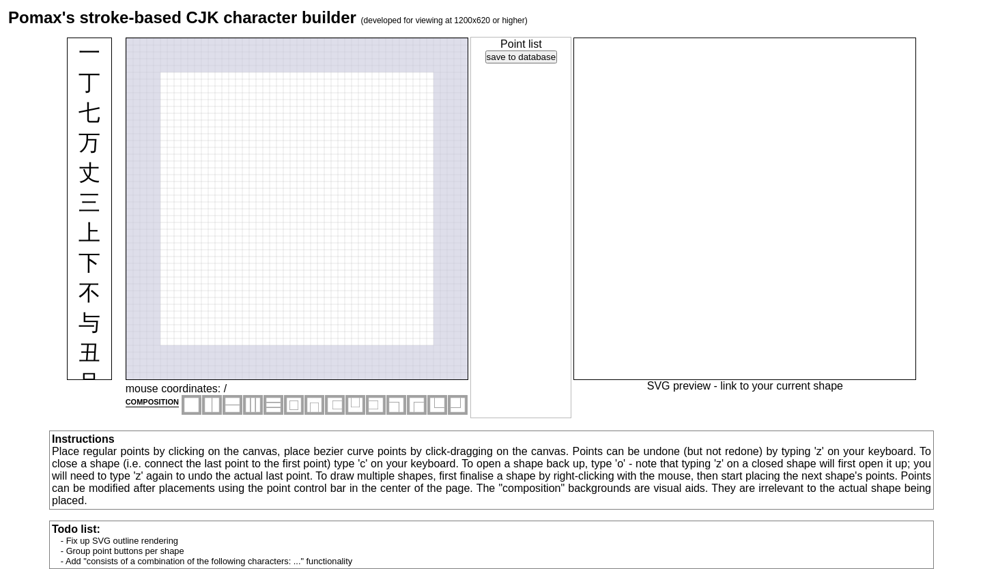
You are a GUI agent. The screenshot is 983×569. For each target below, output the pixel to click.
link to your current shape (781, 386)
